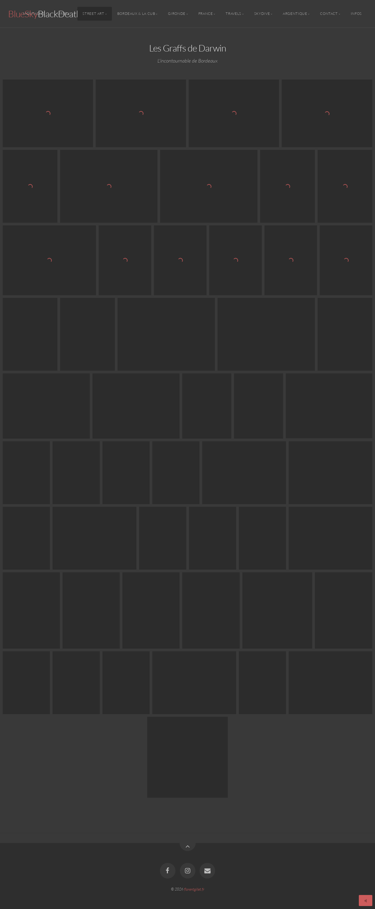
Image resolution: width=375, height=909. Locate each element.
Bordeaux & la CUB (136, 14)
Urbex (63, 14)
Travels (233, 14)
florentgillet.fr (194, 889)
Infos (356, 14)
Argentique (295, 14)
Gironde (176, 14)
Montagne (33, 14)
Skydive (262, 14)
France (205, 14)
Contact (329, 14)
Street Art (93, 14)
